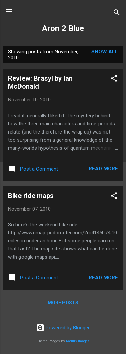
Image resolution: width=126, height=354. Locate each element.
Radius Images (78, 341)
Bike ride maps (31, 195)
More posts (63, 302)
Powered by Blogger (63, 328)
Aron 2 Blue (63, 28)
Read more (103, 169)
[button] (114, 79)
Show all (104, 52)
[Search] (117, 13)
